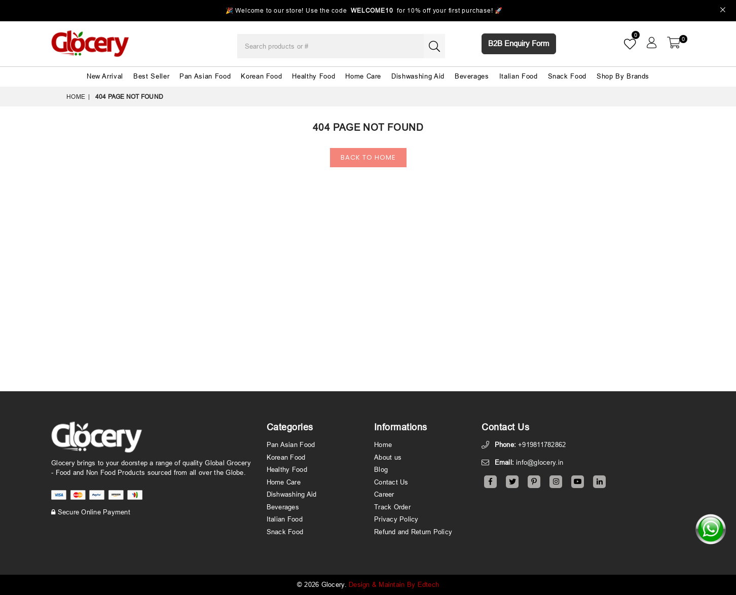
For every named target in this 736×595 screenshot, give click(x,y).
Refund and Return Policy (413, 532)
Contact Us (391, 482)
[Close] (723, 11)
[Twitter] (512, 481)
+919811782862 (542, 444)
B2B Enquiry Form (518, 43)
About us (387, 457)
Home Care (363, 76)
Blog (381, 469)
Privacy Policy (396, 519)
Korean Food (261, 76)
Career (384, 494)
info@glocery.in (539, 462)
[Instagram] (556, 481)
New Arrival (105, 76)
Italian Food (518, 76)
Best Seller (151, 76)
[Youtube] (577, 481)
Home (75, 96)
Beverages (472, 76)
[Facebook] (490, 481)
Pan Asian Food (205, 76)
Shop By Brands (623, 76)
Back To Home (368, 157)
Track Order (392, 507)
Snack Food (567, 76)
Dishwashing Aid (418, 76)
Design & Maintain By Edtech (394, 584)
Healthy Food (313, 76)
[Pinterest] (534, 481)
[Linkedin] (599, 481)
